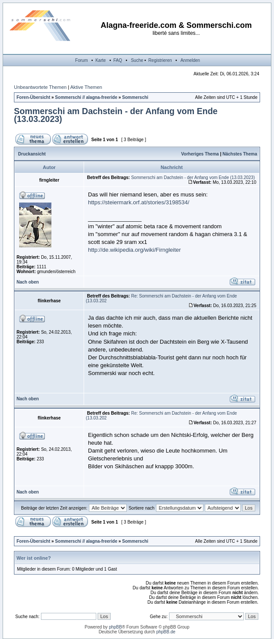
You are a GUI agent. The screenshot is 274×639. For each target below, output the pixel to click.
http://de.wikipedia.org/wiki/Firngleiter (134, 250)
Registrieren (160, 60)
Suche (137, 60)
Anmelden (190, 60)
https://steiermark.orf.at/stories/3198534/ (138, 202)
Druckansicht (32, 154)
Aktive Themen (86, 87)
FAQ (117, 60)
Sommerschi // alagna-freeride (86, 97)
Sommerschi (135, 97)
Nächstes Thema (240, 154)
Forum (81, 60)
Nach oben (28, 282)
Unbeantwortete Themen (40, 87)
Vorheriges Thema (200, 154)
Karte (100, 60)
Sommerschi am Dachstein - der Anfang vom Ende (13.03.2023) (115, 115)
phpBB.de (166, 631)
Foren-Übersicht (33, 97)
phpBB (115, 627)
